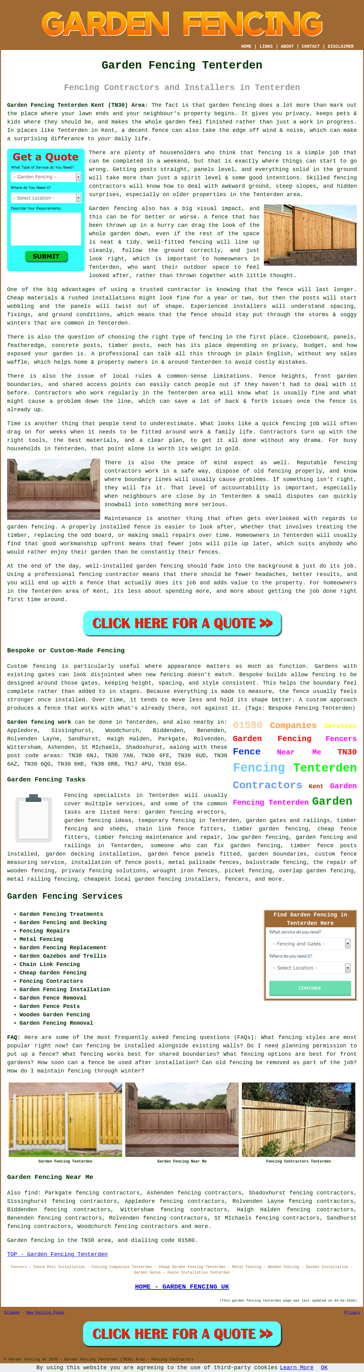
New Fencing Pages (45, 1313)
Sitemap (12, 1313)
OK (324, 1368)
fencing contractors (146, 1226)
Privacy (352, 1313)
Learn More (296, 1368)
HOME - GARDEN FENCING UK (182, 1286)
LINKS (266, 46)
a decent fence (145, 130)
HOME (246, 46)
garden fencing (31, 527)
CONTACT (311, 46)
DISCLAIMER (341, 46)
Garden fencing (113, 208)
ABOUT (287, 46)
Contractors (53, 393)
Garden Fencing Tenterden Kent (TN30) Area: (77, 105)
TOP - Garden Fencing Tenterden (57, 1254)
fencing (294, 424)
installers (250, 306)
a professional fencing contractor (83, 574)
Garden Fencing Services (65, 896)
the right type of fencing (180, 337)
